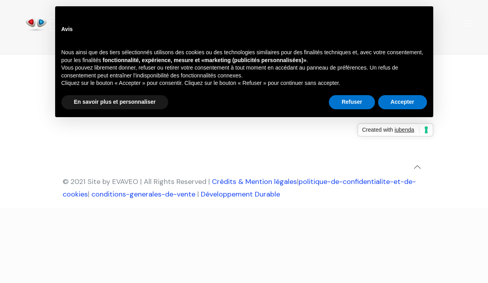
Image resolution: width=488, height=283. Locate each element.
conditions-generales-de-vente (143, 194)
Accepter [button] (402, 102)
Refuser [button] (351, 102)
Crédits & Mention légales (254, 181)
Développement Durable (240, 194)
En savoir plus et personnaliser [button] (115, 102)
